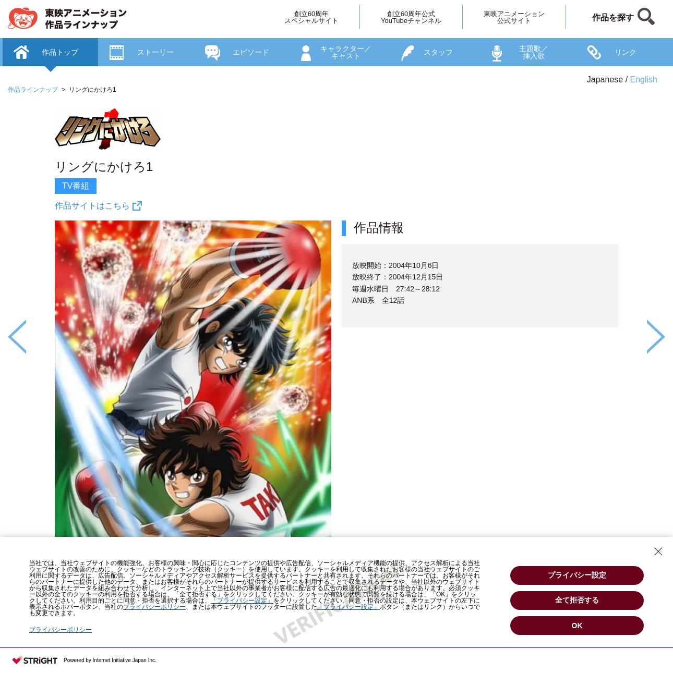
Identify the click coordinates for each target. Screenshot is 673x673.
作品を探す (613, 17)
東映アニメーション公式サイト (514, 17)
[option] (336, 370)
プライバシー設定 (577, 575)
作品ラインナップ (33, 89)
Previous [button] (17, 337)
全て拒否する (577, 600)
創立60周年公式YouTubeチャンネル (411, 17)
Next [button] (656, 337)
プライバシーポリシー (60, 629)
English (643, 79)
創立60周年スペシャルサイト (311, 17)
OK (577, 625)
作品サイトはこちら (92, 205)
